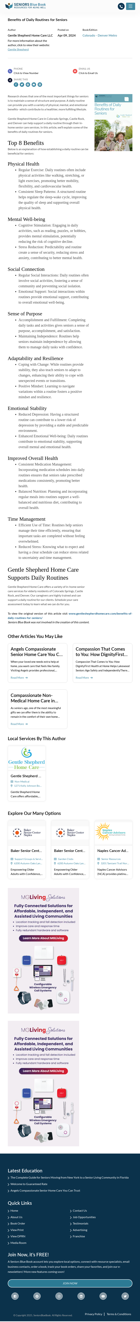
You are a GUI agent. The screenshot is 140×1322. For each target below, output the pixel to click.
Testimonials (80, 1223)
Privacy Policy (93, 1315)
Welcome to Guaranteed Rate (28, 1183)
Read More (19, 677)
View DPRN (17, 1236)
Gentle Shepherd (18, 49)
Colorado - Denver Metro (100, 35)
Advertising (80, 1230)
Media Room (18, 1243)
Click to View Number (26, 73)
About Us (16, 1217)
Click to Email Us (88, 73)
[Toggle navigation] (130, 6)
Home (14, 1210)
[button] (121, 6)
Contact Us (80, 1210)
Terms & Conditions (119, 1315)
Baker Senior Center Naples (32, 850)
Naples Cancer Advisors (116, 850)
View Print (17, 1230)
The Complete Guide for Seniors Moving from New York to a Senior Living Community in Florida (69, 1177)
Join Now (70, 1284)
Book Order (17, 1223)
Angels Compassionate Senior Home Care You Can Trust (45, 1190)
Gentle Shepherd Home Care (34, 775)
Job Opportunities (84, 1217)
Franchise (79, 1236)
